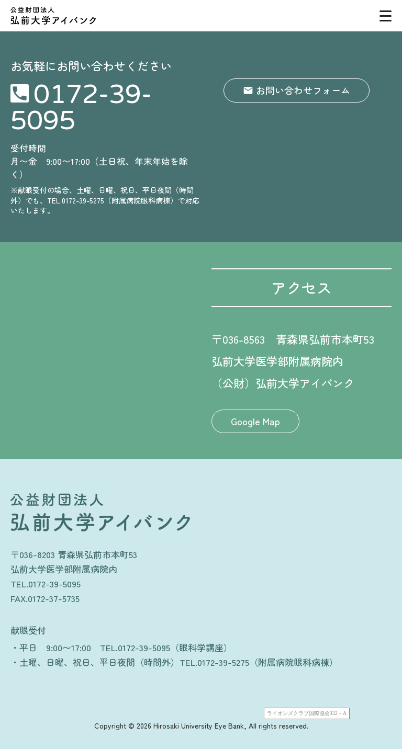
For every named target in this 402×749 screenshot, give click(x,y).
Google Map (255, 421)
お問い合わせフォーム (303, 90)
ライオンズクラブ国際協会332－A (307, 713)
